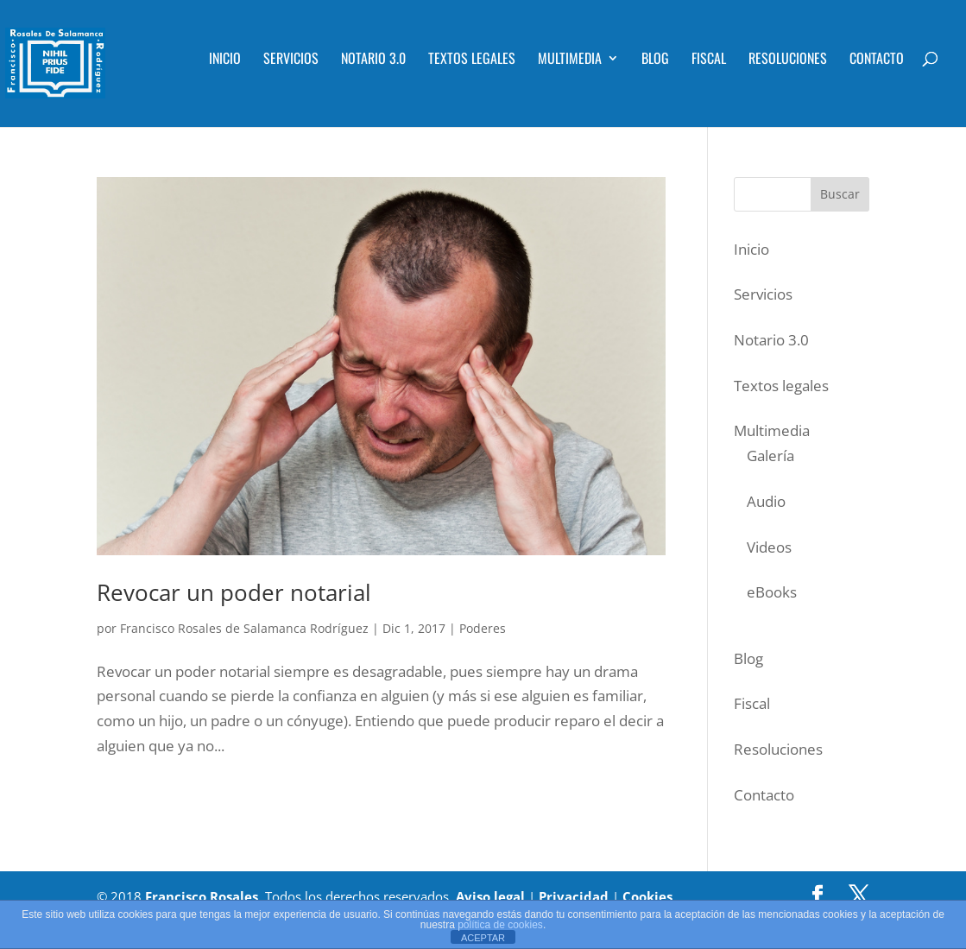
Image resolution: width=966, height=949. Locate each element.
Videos (769, 547)
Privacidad (574, 896)
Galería (770, 455)
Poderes (482, 628)
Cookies (647, 896)
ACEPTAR (483, 938)
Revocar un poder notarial (234, 592)
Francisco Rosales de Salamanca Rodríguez (244, 628)
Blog (655, 60)
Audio (766, 501)
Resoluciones (787, 60)
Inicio (225, 60)
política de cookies (500, 925)
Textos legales (471, 60)
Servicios (291, 60)
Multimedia (570, 60)
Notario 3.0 (373, 60)
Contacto (876, 60)
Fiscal (708, 60)
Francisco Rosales (201, 896)
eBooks (772, 592)
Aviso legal (490, 896)
